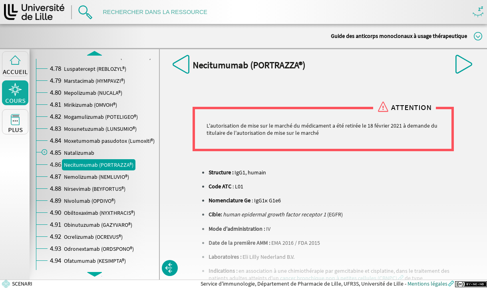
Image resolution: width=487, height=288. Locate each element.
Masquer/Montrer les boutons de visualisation (478, 12)
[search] (159, 12)
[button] (342, 278)
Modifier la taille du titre (478, 36)
